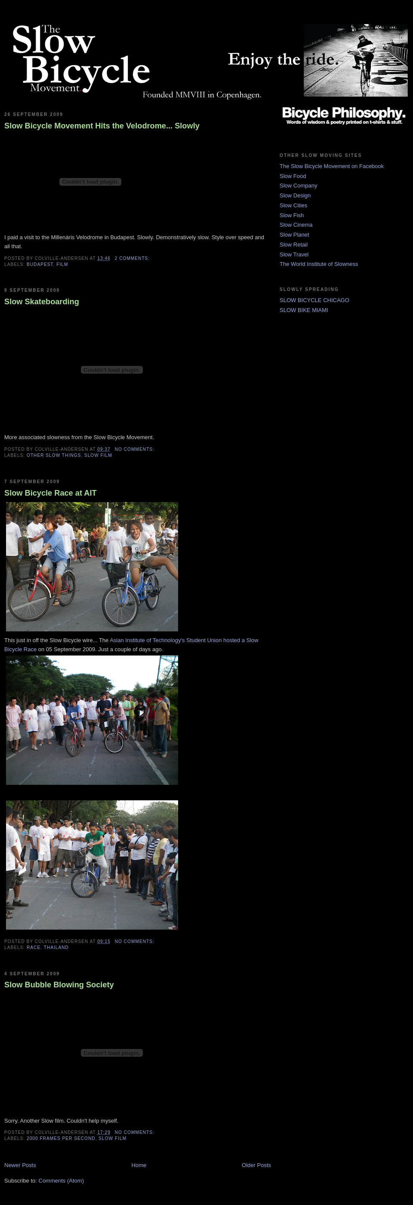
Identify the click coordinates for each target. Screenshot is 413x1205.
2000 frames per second (61, 1138)
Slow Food (293, 176)
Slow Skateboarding (41, 301)
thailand (56, 947)
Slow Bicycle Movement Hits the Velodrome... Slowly (102, 126)
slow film (98, 455)
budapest (40, 264)
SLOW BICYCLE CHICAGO (314, 300)
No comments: (135, 449)
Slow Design (295, 195)
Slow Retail (294, 244)
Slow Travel (294, 254)
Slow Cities (293, 205)
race (33, 947)
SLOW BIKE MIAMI (304, 310)
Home (139, 1165)
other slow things (54, 455)
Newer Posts (20, 1165)
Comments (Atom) (61, 1180)
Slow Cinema (296, 225)
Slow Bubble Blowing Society (59, 984)
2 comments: (133, 258)
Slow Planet (294, 234)
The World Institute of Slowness (319, 264)
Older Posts (256, 1165)
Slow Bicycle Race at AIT (50, 493)
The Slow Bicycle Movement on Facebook (332, 166)
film (62, 264)
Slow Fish (292, 215)
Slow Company (298, 185)
